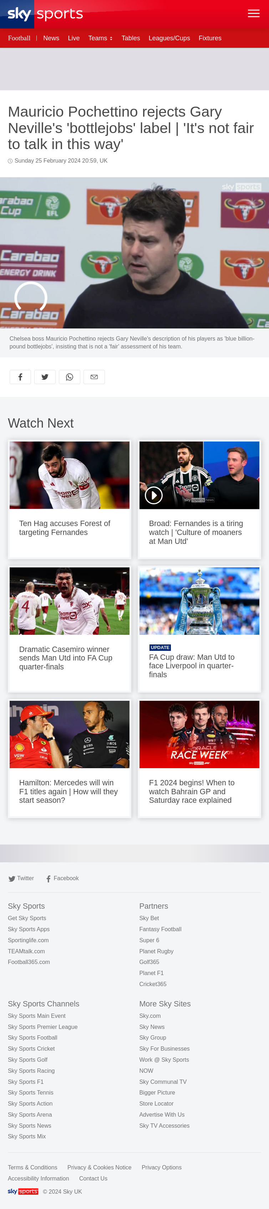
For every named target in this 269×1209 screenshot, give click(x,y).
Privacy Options (162, 1167)
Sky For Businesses (164, 1049)
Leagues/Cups (169, 38)
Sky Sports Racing (31, 1071)
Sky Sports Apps (29, 929)
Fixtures (210, 38)
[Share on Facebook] (20, 377)
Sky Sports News (29, 1126)
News (51, 38)
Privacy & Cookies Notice (99, 1167)
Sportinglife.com (28, 940)
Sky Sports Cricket (31, 1049)
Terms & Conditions (32, 1167)
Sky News (151, 1027)
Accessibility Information (38, 1178)
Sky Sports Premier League (43, 1027)
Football (19, 38)
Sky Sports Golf (27, 1060)
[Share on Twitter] (45, 377)
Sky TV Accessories (164, 1126)
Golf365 (149, 962)
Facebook (61, 879)
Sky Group (152, 1038)
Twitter (21, 879)
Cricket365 (152, 984)
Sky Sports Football (32, 1038)
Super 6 (149, 940)
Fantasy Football (160, 929)
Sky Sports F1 (26, 1082)
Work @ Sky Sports (164, 1060)
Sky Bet (149, 918)
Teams (100, 38)
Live (74, 38)
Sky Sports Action (30, 1104)
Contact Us (93, 1178)
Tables (131, 38)
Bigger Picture (157, 1093)
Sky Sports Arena (30, 1115)
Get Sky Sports (27, 918)
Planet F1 (151, 973)
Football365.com (29, 962)
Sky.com (150, 1016)
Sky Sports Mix (27, 1136)
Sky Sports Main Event (37, 1016)
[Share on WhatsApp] (69, 377)
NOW (146, 1071)
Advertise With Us (161, 1115)
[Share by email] (94, 377)
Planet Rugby (156, 951)
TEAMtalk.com (26, 951)
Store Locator (156, 1104)
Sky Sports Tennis (31, 1093)
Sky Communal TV (163, 1082)
